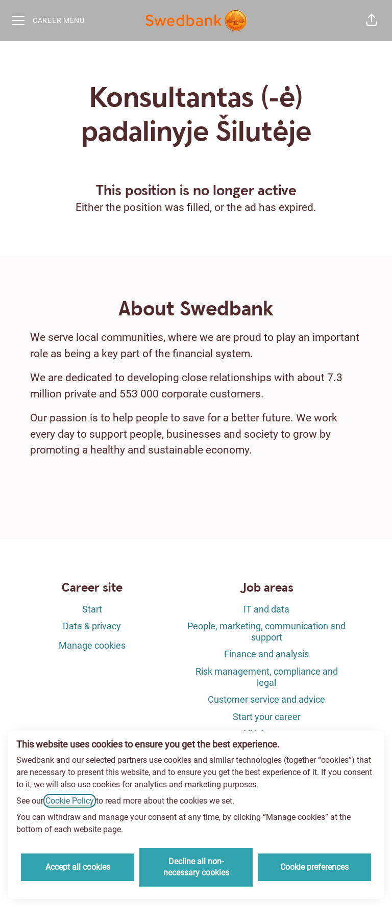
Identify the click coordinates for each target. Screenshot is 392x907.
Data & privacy (92, 626)
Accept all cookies (77, 867)
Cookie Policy (69, 801)
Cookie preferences (314, 867)
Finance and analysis (266, 654)
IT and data (266, 609)
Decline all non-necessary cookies (196, 867)
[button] (371, 20)
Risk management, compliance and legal (266, 677)
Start (92, 609)
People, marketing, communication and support (266, 632)
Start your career (267, 716)
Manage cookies (92, 645)
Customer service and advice (266, 699)
